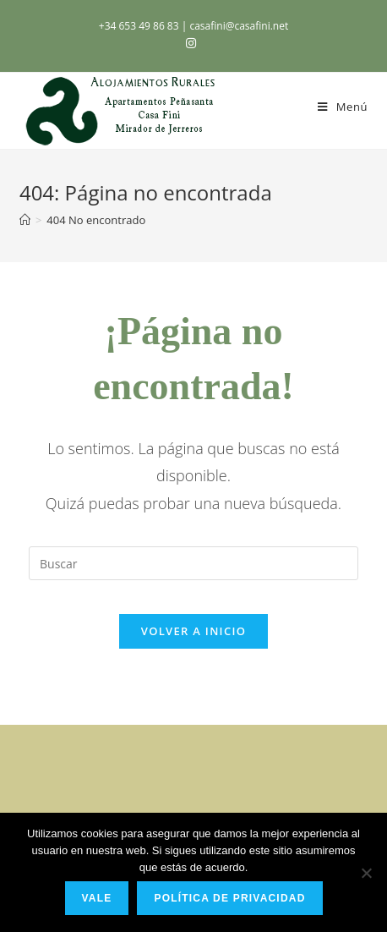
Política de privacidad (229, 898)
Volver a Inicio (193, 631)
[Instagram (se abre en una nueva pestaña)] (193, 43)
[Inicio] (24, 220)
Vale (97, 898)
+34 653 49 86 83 (140, 26)
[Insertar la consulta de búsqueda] (193, 563)
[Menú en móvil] (343, 106)
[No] (365, 872)
